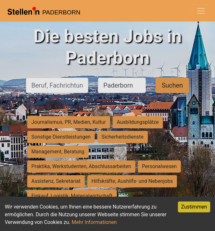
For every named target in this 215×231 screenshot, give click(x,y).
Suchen (172, 85)
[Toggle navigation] (201, 10)
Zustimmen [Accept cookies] (194, 207)
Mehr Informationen (94, 222)
